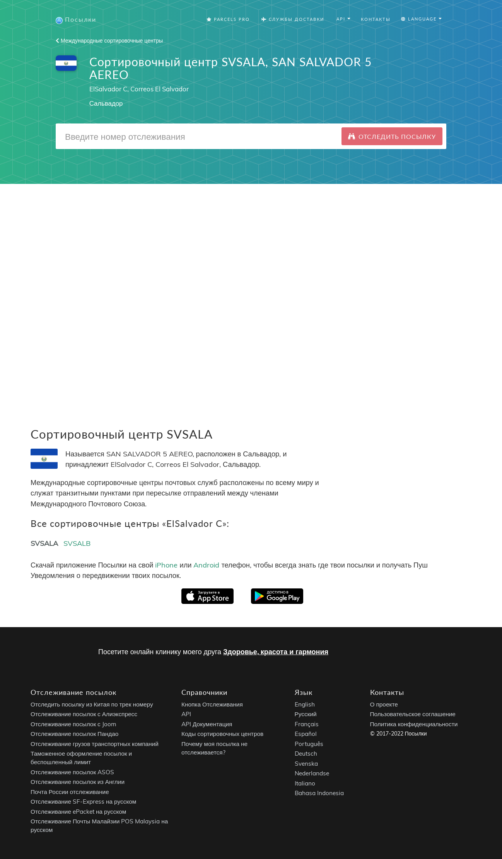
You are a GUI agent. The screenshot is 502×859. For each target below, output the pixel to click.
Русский (306, 714)
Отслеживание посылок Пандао (74, 734)
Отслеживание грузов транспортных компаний (95, 744)
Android (206, 565)
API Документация (206, 724)
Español (306, 734)
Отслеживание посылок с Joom (73, 724)
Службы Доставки (292, 19)
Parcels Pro (228, 19)
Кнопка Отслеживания (212, 704)
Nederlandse (312, 773)
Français (307, 724)
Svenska (306, 763)
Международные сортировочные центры (109, 40)
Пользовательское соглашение (413, 714)
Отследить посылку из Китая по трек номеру (92, 704)
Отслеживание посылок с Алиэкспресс (84, 714)
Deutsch (306, 754)
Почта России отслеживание (70, 792)
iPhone (166, 565)
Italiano (305, 783)
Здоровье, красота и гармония (275, 651)
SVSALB (76, 543)
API (186, 714)
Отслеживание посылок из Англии (78, 782)
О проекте (384, 704)
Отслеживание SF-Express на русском (83, 802)
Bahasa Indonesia (319, 793)
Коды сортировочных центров (222, 734)
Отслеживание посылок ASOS (72, 772)
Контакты (376, 19)
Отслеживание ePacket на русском (78, 811)
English (305, 704)
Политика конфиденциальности (414, 724)
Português (309, 744)
